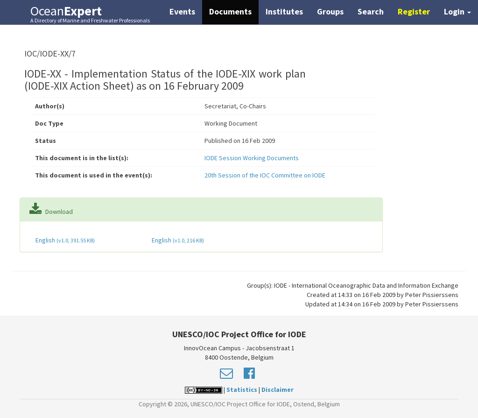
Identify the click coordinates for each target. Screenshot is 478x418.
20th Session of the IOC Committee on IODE (264, 175)
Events (182, 11)
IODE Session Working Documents (251, 158)
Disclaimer (277, 389)
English (64, 240)
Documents (230, 11)
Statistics (241, 389)
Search (371, 11)
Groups (330, 11)
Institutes (284, 11)
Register (414, 11)
